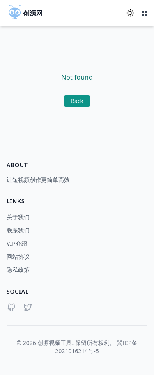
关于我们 (18, 217)
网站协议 (18, 256)
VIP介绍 (17, 243)
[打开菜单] (144, 13)
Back (77, 101)
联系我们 (18, 230)
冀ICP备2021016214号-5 (96, 347)
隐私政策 (18, 270)
